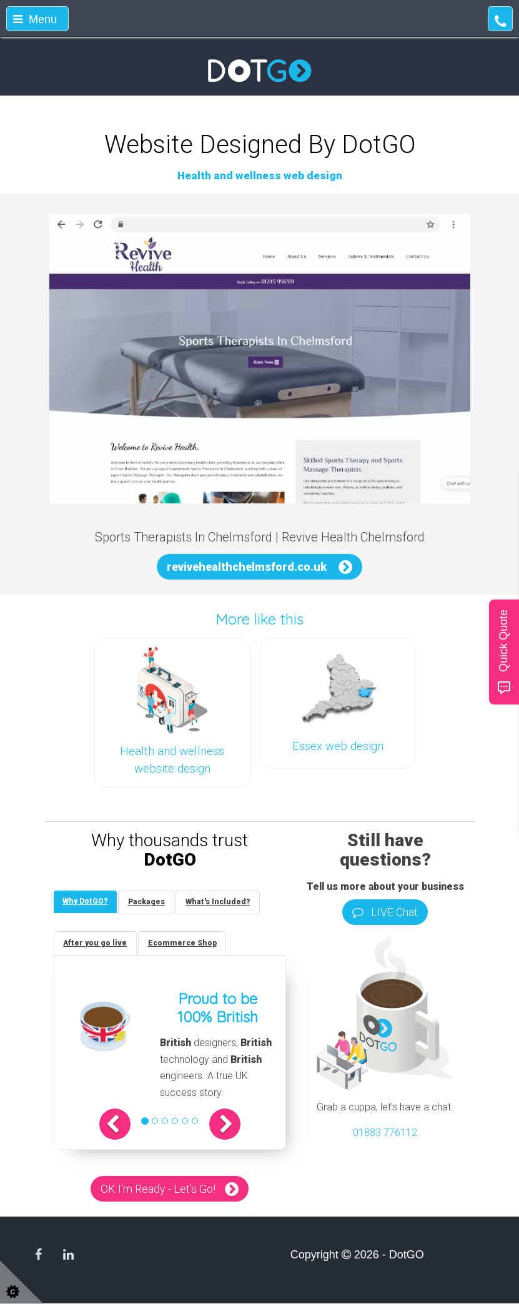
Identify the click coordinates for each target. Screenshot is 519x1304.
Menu (35, 19)
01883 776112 (385, 1133)
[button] (116, 1124)
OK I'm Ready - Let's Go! (158, 1189)
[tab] (85, 902)
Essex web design (337, 746)
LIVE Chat (385, 912)
